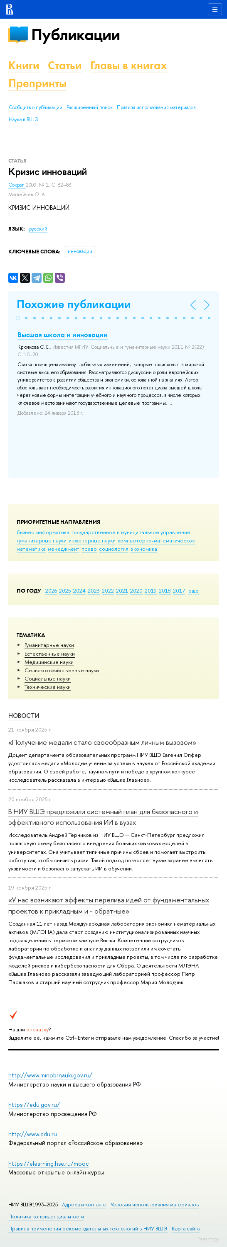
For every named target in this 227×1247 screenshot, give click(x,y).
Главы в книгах (128, 65)
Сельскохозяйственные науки (62, 670)
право (89, 548)
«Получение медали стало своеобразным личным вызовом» (102, 742)
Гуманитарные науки (49, 645)
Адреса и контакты (84, 1204)
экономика (144, 548)
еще (193, 590)
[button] (18, 318)
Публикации (75, 34)
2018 (165, 590)
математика (31, 548)
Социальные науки (48, 678)
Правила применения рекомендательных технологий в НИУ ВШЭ (88, 1228)
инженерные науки (92, 540)
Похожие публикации (74, 304)
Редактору (208, 1239)
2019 (151, 590)
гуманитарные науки (42, 540)
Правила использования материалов (156, 107)
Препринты (37, 83)
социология (113, 548)
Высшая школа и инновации (62, 334)
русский (38, 229)
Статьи (65, 65)
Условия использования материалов (155, 1204)
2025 (65, 590)
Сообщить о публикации (35, 107)
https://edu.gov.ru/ (34, 1104)
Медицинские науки (49, 662)
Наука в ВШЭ (23, 119)
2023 (94, 590)
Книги (23, 65)
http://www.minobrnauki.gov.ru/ (50, 1075)
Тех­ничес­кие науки (48, 686)
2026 (51, 590)
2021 (122, 590)
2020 (136, 590)
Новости (23, 715)
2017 (179, 590)
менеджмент (63, 548)
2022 (108, 590)
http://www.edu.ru (32, 1134)
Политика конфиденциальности (46, 1216)
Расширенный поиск (90, 107)
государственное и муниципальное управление (131, 532)
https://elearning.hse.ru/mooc (48, 1163)
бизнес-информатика (43, 532)
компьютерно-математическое (156, 540)
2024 (79, 590)
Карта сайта (186, 1228)
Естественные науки (50, 653)
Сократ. (17, 185)
